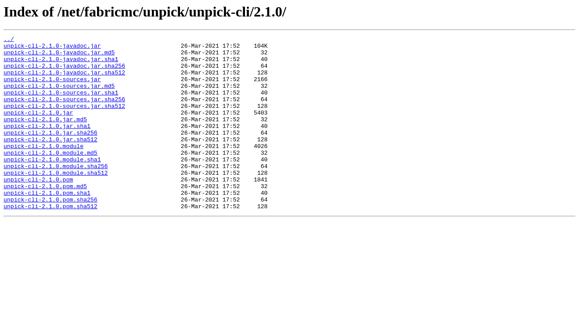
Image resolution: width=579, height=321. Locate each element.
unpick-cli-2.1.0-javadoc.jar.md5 (59, 56)
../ (9, 40)
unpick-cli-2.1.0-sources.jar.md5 (59, 96)
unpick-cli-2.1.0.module (43, 169)
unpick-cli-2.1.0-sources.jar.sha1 (61, 104)
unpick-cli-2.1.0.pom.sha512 (51, 241)
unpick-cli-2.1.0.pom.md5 (45, 217)
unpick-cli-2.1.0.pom (38, 209)
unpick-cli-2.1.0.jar (38, 128)
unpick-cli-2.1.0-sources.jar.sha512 (64, 120)
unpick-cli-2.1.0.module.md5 (51, 177)
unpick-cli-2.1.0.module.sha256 (56, 193)
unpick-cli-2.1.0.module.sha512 (56, 201)
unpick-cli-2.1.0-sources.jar (52, 88)
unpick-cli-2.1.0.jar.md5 (45, 136)
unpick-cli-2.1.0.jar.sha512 (51, 160)
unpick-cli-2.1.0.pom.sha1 (47, 225)
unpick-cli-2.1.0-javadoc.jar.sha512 (64, 80)
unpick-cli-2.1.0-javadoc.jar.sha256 (64, 72)
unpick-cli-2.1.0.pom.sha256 (51, 233)
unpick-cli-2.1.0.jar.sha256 (51, 152)
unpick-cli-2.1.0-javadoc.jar (52, 48)
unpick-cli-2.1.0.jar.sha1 (47, 144)
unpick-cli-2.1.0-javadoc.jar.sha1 (61, 64)
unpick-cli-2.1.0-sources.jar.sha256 (64, 112)
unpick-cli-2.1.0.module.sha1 (52, 185)
